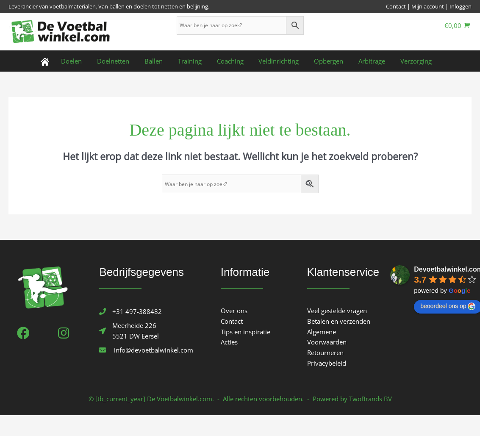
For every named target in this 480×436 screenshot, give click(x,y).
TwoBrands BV (370, 398)
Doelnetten (121, 61)
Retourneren (325, 352)
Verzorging (406, 61)
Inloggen (460, 6)
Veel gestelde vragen (337, 310)
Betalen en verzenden (338, 321)
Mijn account (427, 6)
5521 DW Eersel (135, 336)
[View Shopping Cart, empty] (457, 25)
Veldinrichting (276, 61)
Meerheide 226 (134, 325)
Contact (396, 6)
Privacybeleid (326, 363)
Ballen (159, 61)
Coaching (230, 61)
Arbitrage (364, 61)
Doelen (81, 61)
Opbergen (323, 61)
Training (192, 61)
